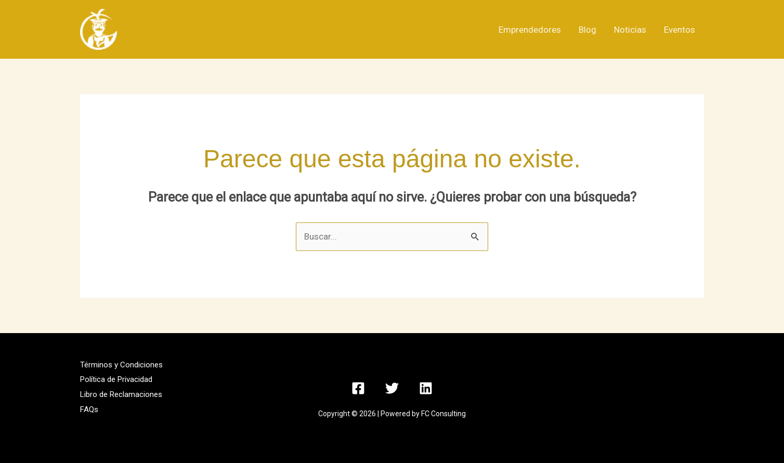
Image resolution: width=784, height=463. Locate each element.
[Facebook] (358, 388)
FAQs (89, 409)
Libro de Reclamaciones (121, 394)
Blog (587, 29)
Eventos (679, 29)
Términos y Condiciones (121, 364)
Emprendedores (530, 29)
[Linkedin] (426, 388)
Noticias (630, 29)
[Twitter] (392, 388)
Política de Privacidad (116, 379)
